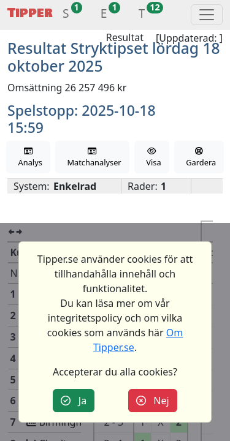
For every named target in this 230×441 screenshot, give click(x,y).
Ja (73, 400)
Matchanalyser (92, 158)
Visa (151, 158)
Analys (28, 158)
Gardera (199, 158)
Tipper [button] (30, 13)
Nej (152, 400)
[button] (66, 15)
